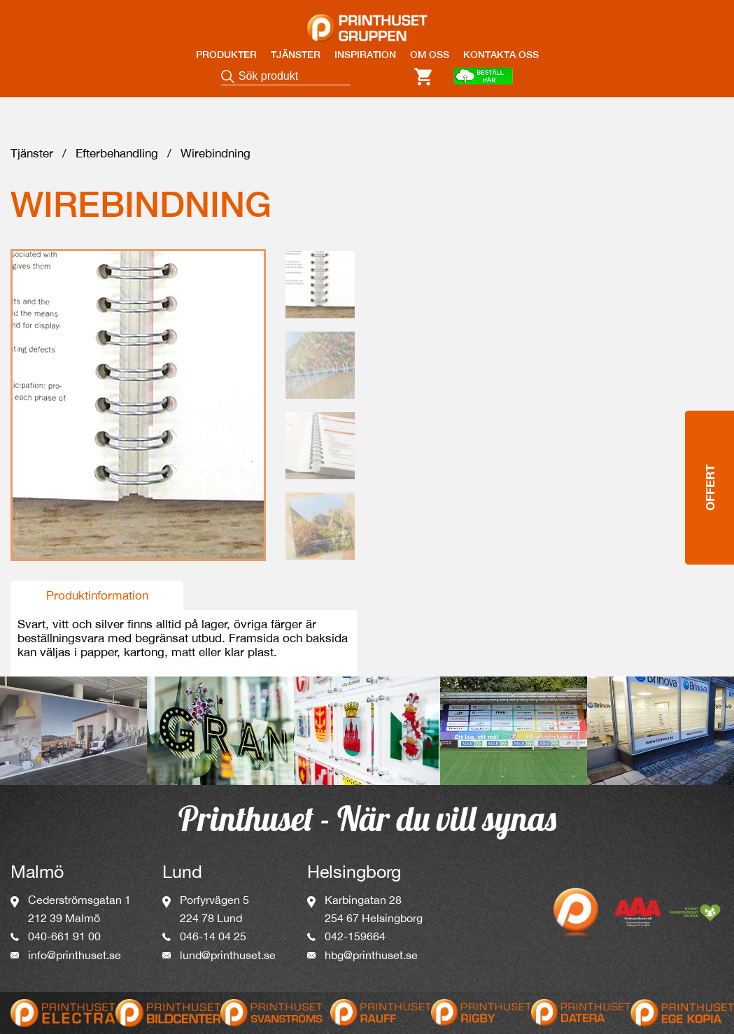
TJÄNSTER (295, 54)
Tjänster (31, 157)
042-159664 (355, 939)
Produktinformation (97, 599)
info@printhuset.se (74, 958)
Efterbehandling (117, 157)
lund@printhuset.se (228, 958)
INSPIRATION (365, 54)
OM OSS (429, 54)
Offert (710, 455)
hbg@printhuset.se (371, 958)
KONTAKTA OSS (501, 54)
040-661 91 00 (64, 939)
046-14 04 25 (213, 939)
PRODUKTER (226, 54)
